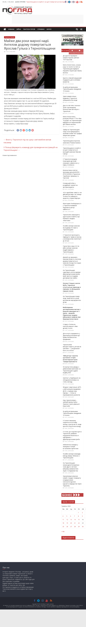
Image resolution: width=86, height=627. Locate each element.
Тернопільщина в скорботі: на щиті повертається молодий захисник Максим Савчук (54, 2)
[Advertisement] (47, 19)
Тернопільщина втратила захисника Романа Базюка (71, 142)
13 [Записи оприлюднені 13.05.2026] (71, 519)
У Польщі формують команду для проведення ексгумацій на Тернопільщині (30, 148)
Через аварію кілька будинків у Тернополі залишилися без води (70, 98)
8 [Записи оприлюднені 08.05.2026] (78, 516)
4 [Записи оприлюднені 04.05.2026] (62, 516)
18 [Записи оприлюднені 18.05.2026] (63, 523)
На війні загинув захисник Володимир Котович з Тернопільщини (71, 228)
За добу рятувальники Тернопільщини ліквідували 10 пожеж (72, 413)
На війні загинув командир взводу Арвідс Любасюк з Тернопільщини (71, 456)
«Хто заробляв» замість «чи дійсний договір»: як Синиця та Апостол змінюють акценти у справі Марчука (72, 195)
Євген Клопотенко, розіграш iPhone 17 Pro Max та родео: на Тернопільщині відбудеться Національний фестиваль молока (72, 120)
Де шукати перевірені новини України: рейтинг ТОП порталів (71, 58)
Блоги (49, 29)
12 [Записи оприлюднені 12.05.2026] (67, 519)
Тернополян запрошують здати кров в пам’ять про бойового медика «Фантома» (71, 217)
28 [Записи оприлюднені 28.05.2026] (75, 526)
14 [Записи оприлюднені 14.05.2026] (75, 519)
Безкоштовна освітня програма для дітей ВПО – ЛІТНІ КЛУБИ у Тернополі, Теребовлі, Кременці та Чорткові (71, 174)
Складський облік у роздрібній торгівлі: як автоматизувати (70, 185)
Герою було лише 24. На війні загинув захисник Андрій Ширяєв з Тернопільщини (71, 249)
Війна (19, 29)
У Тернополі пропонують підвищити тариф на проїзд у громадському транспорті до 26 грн (72, 238)
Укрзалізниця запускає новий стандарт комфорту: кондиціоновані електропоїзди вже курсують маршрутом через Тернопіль (72, 481)
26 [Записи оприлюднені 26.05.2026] (67, 526)
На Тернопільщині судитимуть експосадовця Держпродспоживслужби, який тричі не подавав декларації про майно (71, 274)
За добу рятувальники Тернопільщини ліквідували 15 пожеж (72, 89)
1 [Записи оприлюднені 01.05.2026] (78, 512)
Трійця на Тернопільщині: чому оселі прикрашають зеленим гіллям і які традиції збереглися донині (72, 132)
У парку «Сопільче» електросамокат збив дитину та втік (70, 326)
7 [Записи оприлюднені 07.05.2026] (74, 516)
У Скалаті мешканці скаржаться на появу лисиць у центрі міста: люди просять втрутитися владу (72, 423)
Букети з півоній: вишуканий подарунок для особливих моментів (72, 80)
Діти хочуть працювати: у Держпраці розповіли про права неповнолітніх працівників (71, 336)
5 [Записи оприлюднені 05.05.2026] (66, 516)
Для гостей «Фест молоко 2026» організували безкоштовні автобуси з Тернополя (71, 108)
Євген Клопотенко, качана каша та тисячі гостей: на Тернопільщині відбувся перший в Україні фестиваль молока (72, 69)
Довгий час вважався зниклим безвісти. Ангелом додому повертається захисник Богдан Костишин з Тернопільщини (72, 261)
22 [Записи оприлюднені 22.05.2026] (79, 523)
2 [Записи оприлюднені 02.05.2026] (82, 512)
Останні (65, 50)
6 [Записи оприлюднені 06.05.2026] (70, 516)
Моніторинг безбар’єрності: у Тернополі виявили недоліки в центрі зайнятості (72, 206)
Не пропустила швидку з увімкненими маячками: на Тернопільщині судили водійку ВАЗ (71, 370)
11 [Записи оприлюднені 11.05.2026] (63, 519)
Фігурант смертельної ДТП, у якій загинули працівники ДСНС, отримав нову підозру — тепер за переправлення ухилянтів (72, 391)
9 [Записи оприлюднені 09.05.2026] (82, 516)
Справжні (40, 29)
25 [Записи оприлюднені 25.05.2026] (63, 526)
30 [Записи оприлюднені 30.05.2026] (83, 526)
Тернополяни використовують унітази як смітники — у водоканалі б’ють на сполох (72, 347)
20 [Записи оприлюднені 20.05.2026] (71, 523)
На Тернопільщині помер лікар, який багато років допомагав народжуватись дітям (72, 299)
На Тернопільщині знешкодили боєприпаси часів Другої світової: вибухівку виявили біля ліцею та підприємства (71, 467)
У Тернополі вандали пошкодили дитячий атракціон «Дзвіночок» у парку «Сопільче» (71, 162)
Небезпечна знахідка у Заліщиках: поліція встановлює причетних (70, 446)
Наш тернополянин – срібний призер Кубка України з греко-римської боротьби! (71, 403)
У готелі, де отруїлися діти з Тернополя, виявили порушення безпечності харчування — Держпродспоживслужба (72, 435)
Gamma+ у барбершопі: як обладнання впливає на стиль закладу (71, 380)
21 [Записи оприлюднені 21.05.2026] (75, 523)
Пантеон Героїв (29, 29)
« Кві (62, 531)
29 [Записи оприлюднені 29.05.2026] (79, 526)
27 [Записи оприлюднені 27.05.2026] (71, 526)
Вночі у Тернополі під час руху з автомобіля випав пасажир (27, 141)
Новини (11, 29)
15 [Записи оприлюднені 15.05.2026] (79, 519)
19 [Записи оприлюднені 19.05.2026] (67, 523)
